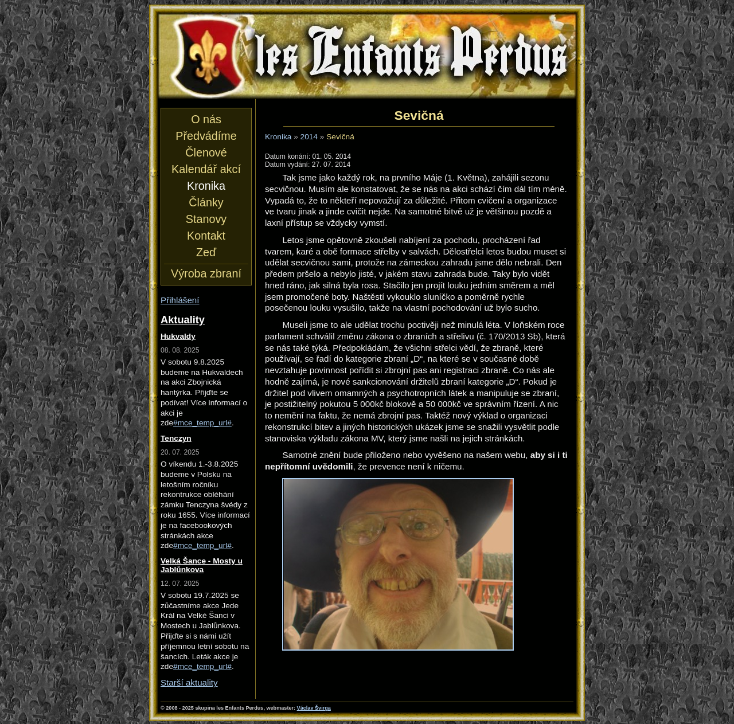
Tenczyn (176, 438)
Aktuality (183, 320)
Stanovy (206, 219)
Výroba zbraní (206, 273)
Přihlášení (180, 300)
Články (206, 202)
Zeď (206, 252)
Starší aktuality (189, 682)
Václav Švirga (314, 708)
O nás (206, 119)
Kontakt (206, 235)
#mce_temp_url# (202, 422)
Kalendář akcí (206, 169)
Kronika (278, 136)
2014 (309, 136)
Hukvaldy (178, 336)
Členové (206, 152)
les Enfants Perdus (367, 56)
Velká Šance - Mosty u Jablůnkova (202, 565)
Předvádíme (205, 136)
